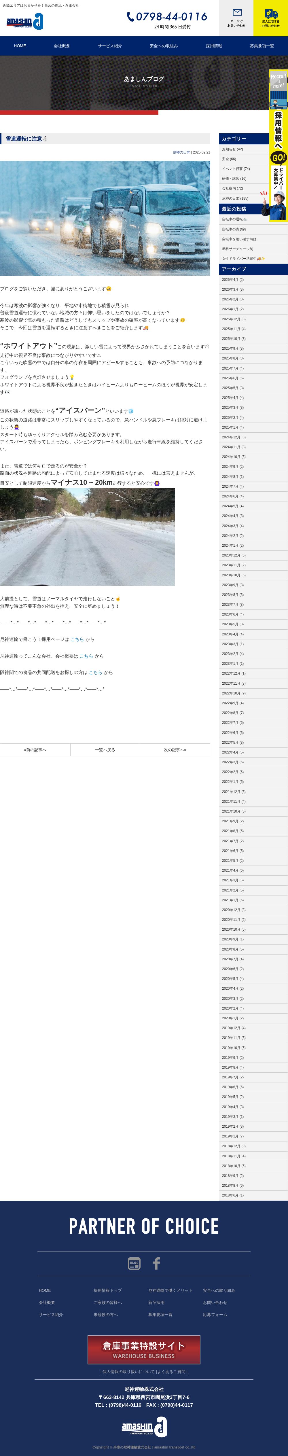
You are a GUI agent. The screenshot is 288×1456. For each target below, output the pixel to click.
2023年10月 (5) (234, 575)
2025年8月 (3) (233, 358)
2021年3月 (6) (233, 880)
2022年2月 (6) (233, 772)
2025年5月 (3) (233, 388)
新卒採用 (156, 1302)
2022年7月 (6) (233, 723)
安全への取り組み (219, 1290)
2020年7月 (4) (233, 959)
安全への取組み (164, 45)
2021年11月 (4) (234, 802)
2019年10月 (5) (234, 1048)
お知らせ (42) (232, 149)
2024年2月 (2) (233, 536)
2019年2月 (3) (233, 1126)
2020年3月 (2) (233, 999)
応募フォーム (215, 1315)
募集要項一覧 (160, 1315)
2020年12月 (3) (234, 910)
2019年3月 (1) (233, 1117)
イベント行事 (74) (236, 169)
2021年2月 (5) (233, 890)
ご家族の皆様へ (108, 1302)
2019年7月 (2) (233, 1077)
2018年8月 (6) (233, 1186)
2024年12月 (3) (234, 437)
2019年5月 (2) (233, 1097)
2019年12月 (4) (234, 1028)
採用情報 (214, 45)
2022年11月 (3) (234, 683)
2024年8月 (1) (233, 477)
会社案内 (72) (232, 188)
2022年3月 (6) (233, 762)
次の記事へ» (175, 749)
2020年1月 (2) (233, 1018)
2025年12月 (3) (234, 319)
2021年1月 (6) (233, 900)
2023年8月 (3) (233, 595)
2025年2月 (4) (233, 418)
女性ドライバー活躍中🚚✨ (243, 259)
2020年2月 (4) (233, 1008)
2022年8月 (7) (233, 713)
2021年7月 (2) (233, 841)
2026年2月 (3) (233, 299)
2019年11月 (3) (234, 1038)
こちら (77, 639)
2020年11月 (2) (234, 920)
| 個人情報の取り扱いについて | (129, 1372)
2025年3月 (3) (233, 408)
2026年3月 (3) (233, 289)
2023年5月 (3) (233, 624)
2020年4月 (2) (233, 989)
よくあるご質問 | (172, 1372)
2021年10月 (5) (234, 811)
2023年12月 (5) (234, 555)
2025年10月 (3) (234, 339)
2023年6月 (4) (233, 614)
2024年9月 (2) (233, 467)
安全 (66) (229, 159)
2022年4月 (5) (233, 752)
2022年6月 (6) (233, 733)
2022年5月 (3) (233, 743)
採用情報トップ (108, 1290)
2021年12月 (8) (234, 792)
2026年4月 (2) (233, 280)
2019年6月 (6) (233, 1087)
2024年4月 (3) (233, 516)
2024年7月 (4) (233, 486)
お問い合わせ (215, 1302)
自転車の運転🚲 (234, 219)
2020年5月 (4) (233, 979)
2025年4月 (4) (233, 398)
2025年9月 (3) (233, 349)
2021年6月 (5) (233, 851)
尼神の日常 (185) (235, 198)
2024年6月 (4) (233, 496)
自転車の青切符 (234, 229)
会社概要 (62, 45)
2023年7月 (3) (233, 605)
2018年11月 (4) (234, 1156)
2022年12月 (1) (234, 673)
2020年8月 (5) (233, 949)
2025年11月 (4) (234, 329)
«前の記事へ (35, 749)
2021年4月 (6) (233, 870)
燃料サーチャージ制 (237, 249)
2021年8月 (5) (233, 831)
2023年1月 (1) (233, 664)
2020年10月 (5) (234, 929)
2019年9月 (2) (233, 1058)
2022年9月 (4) (233, 703)
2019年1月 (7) (233, 1136)
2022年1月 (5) (233, 782)
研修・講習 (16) (234, 179)
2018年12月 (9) (234, 1146)
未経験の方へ (106, 1315)
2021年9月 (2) (233, 821)
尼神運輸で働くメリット (170, 1290)
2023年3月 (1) (233, 644)
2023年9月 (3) (233, 585)
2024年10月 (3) (234, 457)
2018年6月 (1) (233, 1195)
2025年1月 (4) (233, 427)
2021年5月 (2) (233, 861)
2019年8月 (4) (233, 1067)
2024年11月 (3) (234, 447)
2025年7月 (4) (233, 368)
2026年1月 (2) (233, 309)
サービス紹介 (110, 45)
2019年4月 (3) (233, 1107)
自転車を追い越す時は (239, 239)
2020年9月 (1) (233, 939)
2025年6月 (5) (233, 378)
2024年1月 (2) (233, 546)
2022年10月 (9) (234, 693)
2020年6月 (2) (233, 969)
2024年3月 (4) (233, 526)
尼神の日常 (181, 152)
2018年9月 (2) (233, 1176)
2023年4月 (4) (233, 634)
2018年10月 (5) (234, 1166)
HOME (20, 45)
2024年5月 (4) (233, 506)
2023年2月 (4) (233, 654)
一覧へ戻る (105, 749)
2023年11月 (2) (234, 565)
